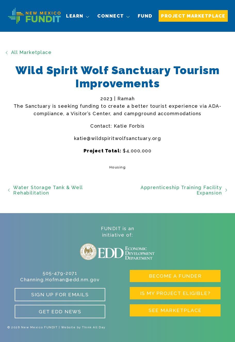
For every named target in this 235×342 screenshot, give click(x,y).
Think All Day (94, 327)
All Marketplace (28, 52)
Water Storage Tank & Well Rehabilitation (45, 190)
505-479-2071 (60, 273)
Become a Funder (175, 276)
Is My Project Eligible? (175, 293)
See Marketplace (175, 310)
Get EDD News (60, 311)
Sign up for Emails (59, 294)
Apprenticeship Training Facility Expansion (184, 190)
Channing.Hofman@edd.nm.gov (60, 279)
